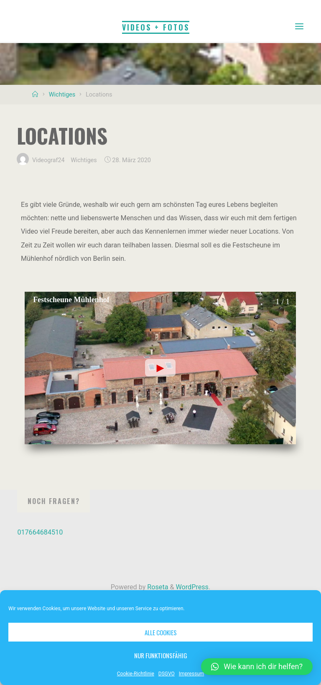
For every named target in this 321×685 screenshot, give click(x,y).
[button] (257, 666)
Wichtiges (62, 94)
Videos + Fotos (155, 26)
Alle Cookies (161, 632)
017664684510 (40, 532)
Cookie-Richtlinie (135, 674)
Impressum (191, 674)
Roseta (156, 587)
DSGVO (166, 674)
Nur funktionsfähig (160, 655)
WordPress (192, 587)
